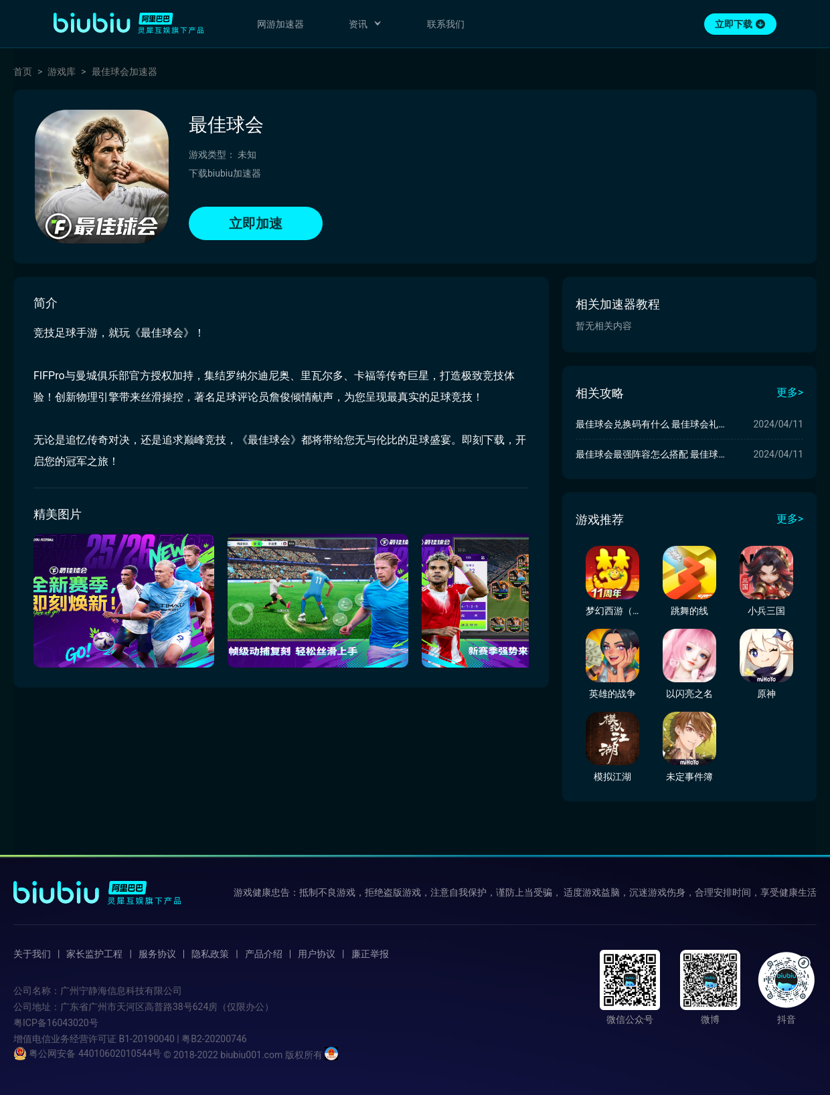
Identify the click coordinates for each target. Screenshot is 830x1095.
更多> (789, 392)
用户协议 (316, 954)
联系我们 (446, 24)
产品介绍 (263, 954)
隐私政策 (210, 954)
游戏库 (62, 71)
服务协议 (157, 954)
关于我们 (32, 954)
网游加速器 (280, 24)
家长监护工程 (94, 954)
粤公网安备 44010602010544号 (87, 1053)
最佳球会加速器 (124, 71)
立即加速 (255, 223)
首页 (22, 71)
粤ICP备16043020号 (55, 1022)
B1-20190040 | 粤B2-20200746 (182, 1038)
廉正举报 (370, 954)
